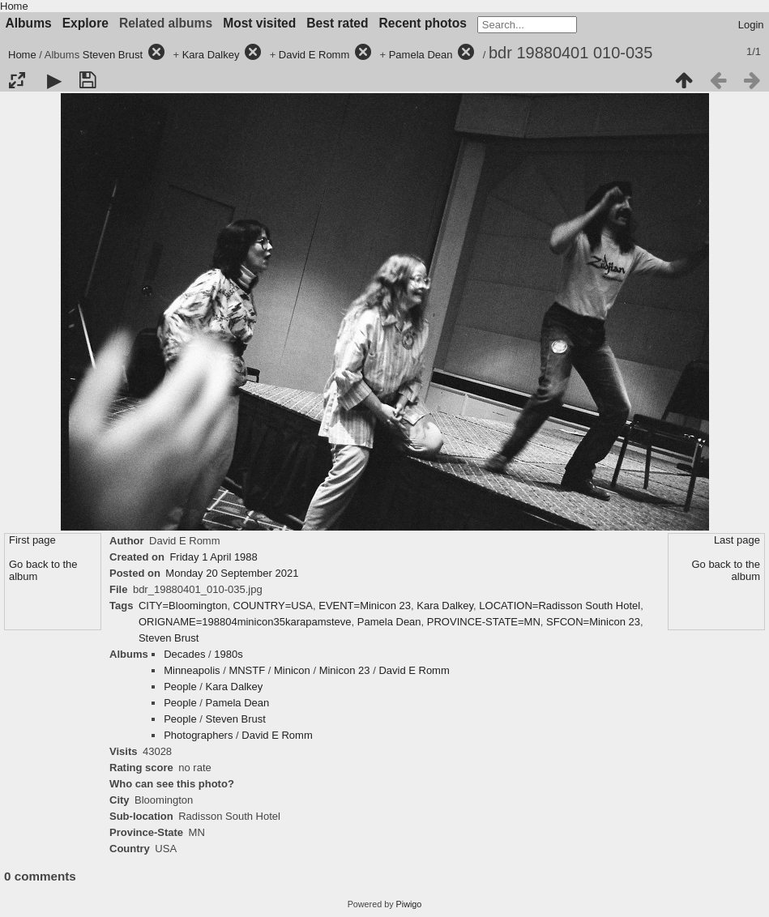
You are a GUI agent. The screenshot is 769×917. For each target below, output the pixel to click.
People (180, 686)
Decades (184, 654)
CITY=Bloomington (183, 605)
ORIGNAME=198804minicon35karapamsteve (245, 622)
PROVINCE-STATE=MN (483, 622)
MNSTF (247, 670)
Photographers (198, 735)
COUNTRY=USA (273, 605)
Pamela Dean (421, 55)
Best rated (337, 23)
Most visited (259, 23)
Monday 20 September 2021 (231, 573)
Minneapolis (192, 670)
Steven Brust (113, 55)
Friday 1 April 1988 (213, 557)
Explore (85, 23)
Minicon (292, 670)
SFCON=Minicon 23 (593, 622)
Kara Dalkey (211, 55)
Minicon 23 (344, 670)
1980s (228, 654)
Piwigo (409, 904)
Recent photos (423, 23)
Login (751, 25)
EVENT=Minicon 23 (364, 605)
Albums (29, 23)
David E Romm (314, 55)
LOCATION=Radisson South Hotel (559, 605)
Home (14, 6)
